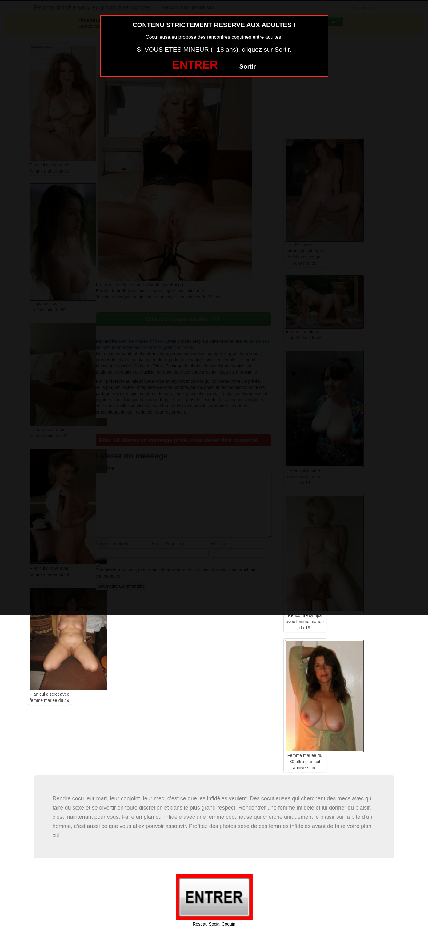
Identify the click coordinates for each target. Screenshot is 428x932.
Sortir (247, 66)
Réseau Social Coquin (214, 924)
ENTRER (195, 64)
